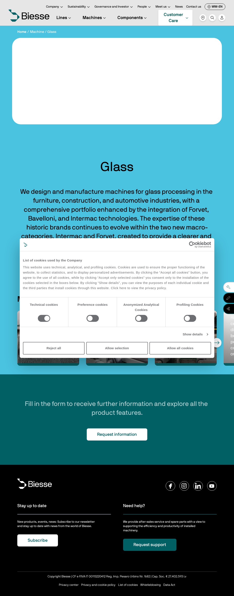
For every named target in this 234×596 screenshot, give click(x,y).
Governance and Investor (114, 7)
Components (132, 18)
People (145, 7)
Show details (193, 334)
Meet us (163, 7)
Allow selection (117, 348)
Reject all (53, 348)
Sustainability (79, 7)
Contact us (193, 6)
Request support (149, 545)
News (179, 6)
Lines (64, 18)
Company (55, 7)
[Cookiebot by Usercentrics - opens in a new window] (192, 244)
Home (21, 32)
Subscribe (38, 540)
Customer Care (176, 18)
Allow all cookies (180, 348)
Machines (95, 18)
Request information (117, 434)
